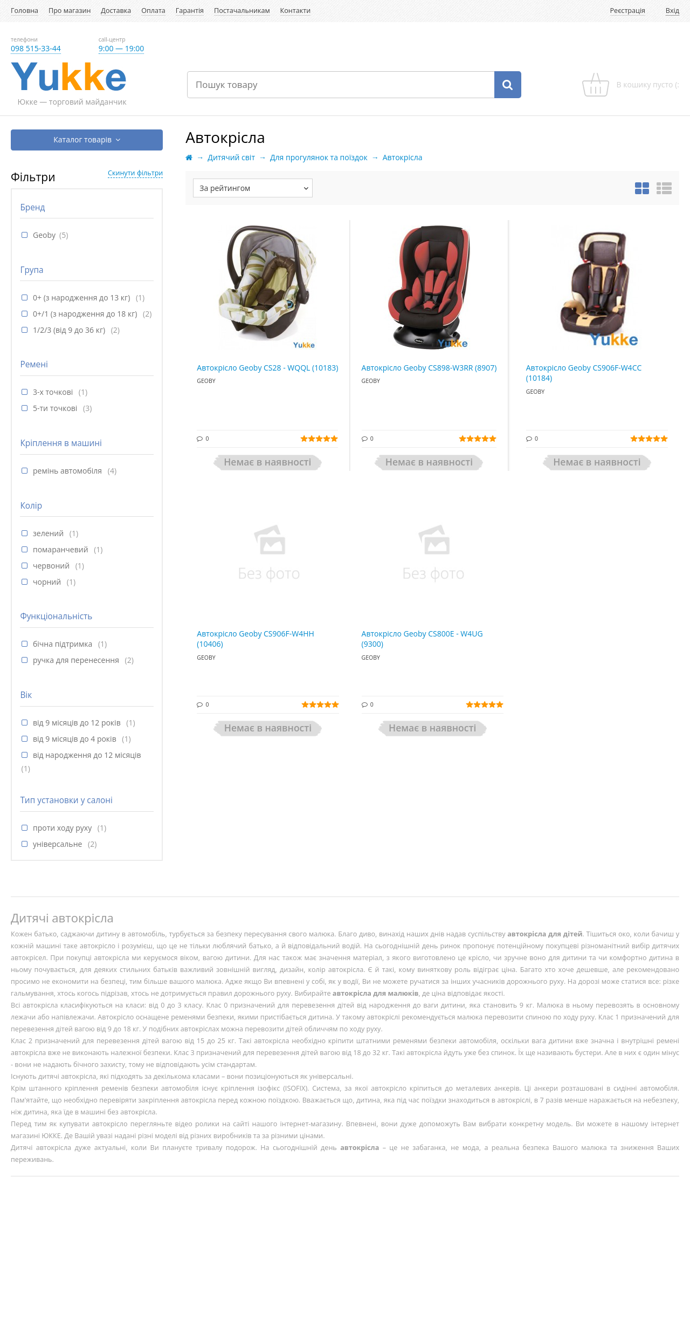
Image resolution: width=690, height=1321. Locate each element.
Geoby (44, 235)
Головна (24, 10)
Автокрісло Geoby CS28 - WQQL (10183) (267, 367)
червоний (52, 565)
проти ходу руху (63, 828)
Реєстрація (628, 10)
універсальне (58, 844)
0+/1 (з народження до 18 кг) (86, 314)
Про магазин (70, 10)
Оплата (153, 10)
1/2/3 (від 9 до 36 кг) (70, 330)
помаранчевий (61, 549)
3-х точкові (54, 392)
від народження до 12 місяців (87, 755)
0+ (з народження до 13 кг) (82, 297)
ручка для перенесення (77, 660)
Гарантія (190, 10)
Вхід (672, 10)
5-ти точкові (56, 408)
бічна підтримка (63, 644)
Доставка (116, 10)
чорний (48, 582)
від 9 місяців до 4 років (75, 739)
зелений (49, 533)
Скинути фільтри (135, 172)
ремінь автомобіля (68, 471)
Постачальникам (242, 10)
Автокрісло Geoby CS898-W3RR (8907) (429, 367)
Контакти (295, 10)
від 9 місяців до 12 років (77, 722)
